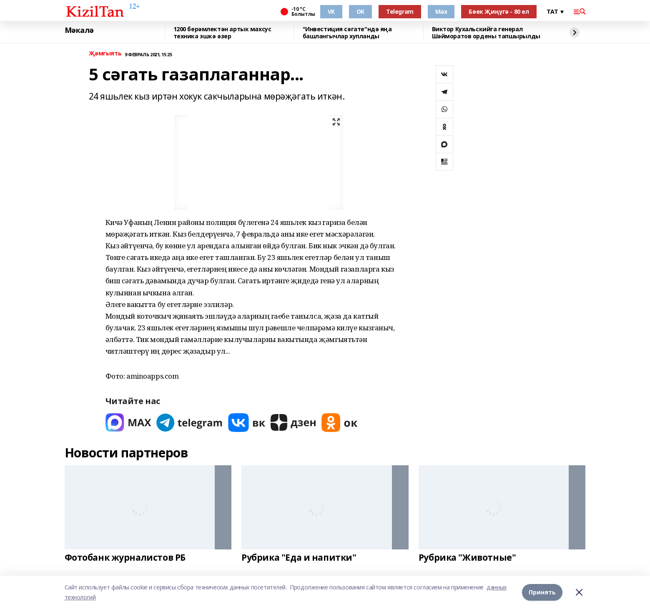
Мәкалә (79, 30)
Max (441, 11)
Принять (542, 592)
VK (331, 11)
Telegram (400, 11)
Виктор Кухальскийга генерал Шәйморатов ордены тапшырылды (486, 33)
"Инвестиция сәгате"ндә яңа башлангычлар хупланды (347, 33)
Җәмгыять (105, 53)
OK (360, 11)
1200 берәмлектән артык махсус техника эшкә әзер (222, 33)
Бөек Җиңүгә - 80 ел (499, 11)
